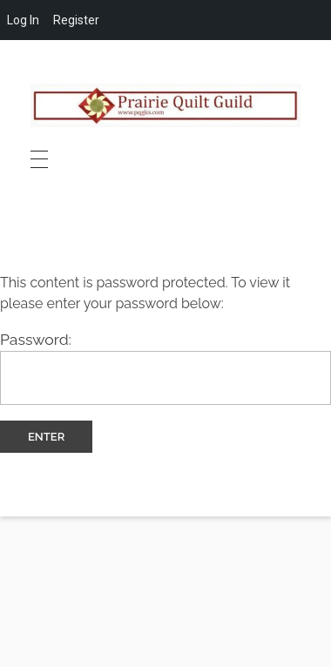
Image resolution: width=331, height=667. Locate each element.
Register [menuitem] (76, 20)
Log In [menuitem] (23, 20)
